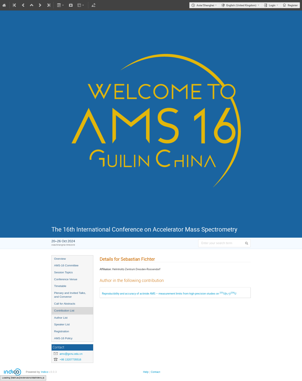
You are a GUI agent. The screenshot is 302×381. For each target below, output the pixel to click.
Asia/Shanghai (205, 5)
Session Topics (63, 272)
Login (272, 5)
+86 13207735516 (70, 359)
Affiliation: (106, 269)
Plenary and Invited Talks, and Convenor (70, 295)
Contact (155, 372)
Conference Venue (65, 279)
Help (145, 372)
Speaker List (62, 324)
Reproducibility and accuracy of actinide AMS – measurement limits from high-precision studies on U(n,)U (169, 293)
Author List (61, 317)
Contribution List (64, 310)
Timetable (60, 286)
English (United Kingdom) (241, 5)
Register (293, 5)
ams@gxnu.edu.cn (71, 354)
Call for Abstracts (64, 303)
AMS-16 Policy (63, 338)
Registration (61, 331)
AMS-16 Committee (66, 265)
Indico (44, 372)
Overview (60, 258)
